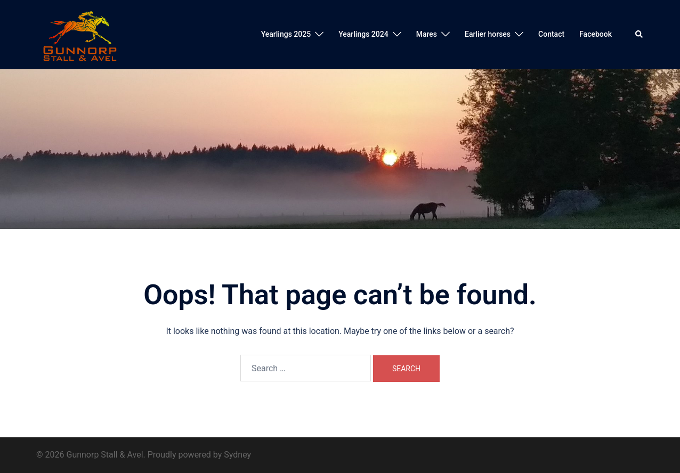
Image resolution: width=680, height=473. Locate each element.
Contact (551, 34)
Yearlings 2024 (363, 34)
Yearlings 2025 (286, 34)
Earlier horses (488, 34)
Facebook (595, 34)
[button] (639, 34)
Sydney (237, 455)
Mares (426, 34)
